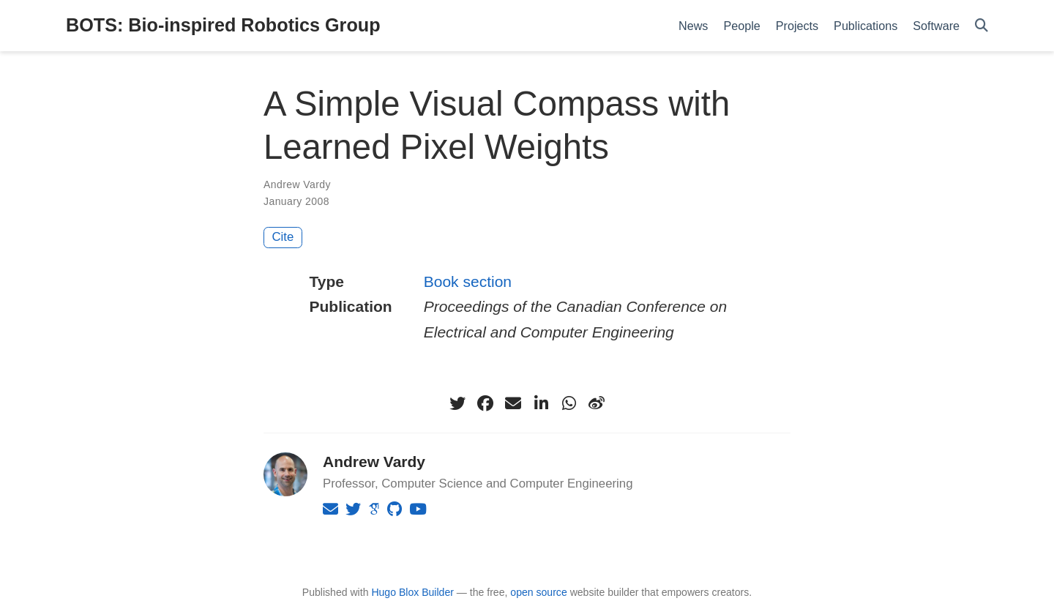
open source (538, 592)
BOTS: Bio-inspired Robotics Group (223, 25)
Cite (283, 237)
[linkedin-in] (541, 403)
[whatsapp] (569, 403)
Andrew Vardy (297, 184)
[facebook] (485, 403)
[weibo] (597, 403)
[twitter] (457, 403)
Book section (468, 281)
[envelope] (513, 403)
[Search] (981, 26)
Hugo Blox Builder (412, 592)
